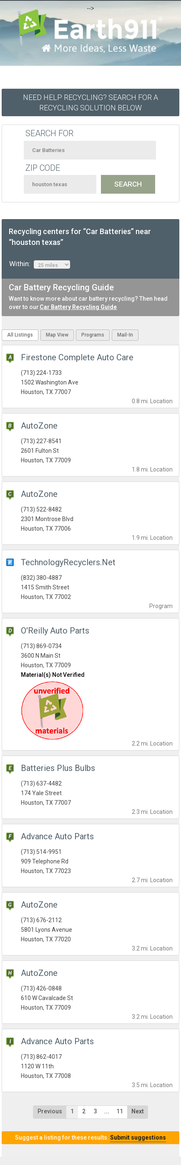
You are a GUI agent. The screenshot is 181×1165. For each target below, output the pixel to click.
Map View (57, 335)
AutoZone (39, 426)
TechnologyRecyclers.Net (68, 562)
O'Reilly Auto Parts (55, 631)
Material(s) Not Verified (53, 674)
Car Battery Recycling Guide (78, 307)
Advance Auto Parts (57, 836)
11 (119, 1111)
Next (137, 1111)
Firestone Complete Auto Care (77, 357)
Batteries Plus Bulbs (58, 768)
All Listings (20, 335)
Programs (92, 335)
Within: (39, 264)
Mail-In (125, 335)
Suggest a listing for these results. (90, 1137)
